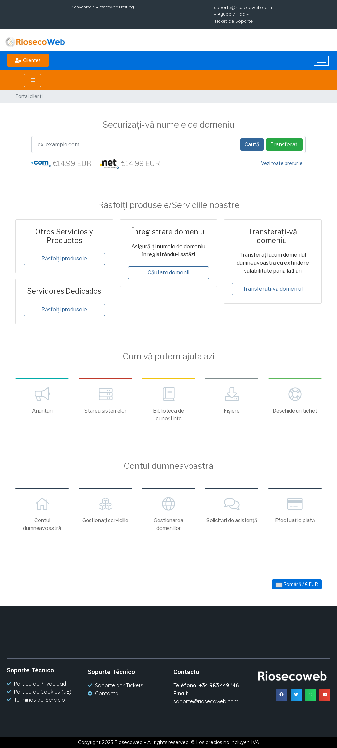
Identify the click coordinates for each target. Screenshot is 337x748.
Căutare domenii (168, 272)
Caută (252, 144)
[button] (28, 60)
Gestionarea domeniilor (168, 513)
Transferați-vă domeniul (273, 289)
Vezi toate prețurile (282, 163)
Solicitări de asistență (231, 513)
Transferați (284, 144)
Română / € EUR (297, 584)
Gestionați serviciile (105, 509)
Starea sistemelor (105, 400)
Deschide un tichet (295, 400)
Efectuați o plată (295, 509)
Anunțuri (42, 400)
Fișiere (231, 400)
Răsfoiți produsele (64, 258)
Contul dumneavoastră (42, 513)
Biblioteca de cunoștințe (168, 404)
